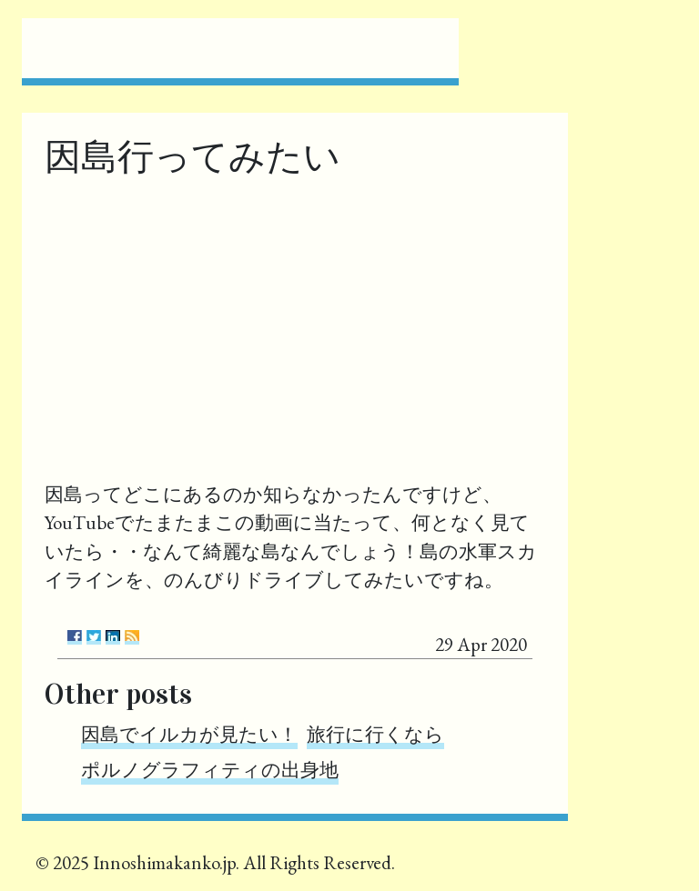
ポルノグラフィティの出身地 (210, 769)
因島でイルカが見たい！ (189, 734)
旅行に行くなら (375, 734)
